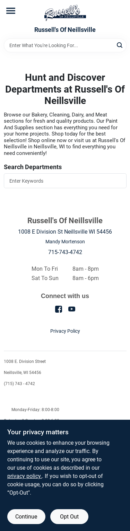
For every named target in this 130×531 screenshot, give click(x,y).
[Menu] (10, 10)
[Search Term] (65, 45)
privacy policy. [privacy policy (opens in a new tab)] (24, 476)
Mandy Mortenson (65, 242)
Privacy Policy (65, 331)
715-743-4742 (65, 252)
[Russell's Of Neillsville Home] (65, 13)
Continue (26, 516)
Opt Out (69, 516)
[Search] (120, 45)
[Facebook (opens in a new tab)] (58, 308)
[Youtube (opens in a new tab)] (71, 308)
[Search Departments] (65, 180)
